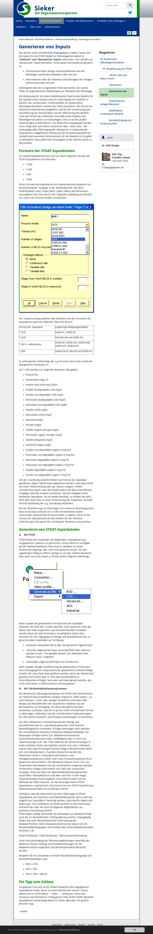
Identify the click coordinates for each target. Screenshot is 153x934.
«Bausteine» (115, 85)
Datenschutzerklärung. (69, 930)
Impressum (57, 924)
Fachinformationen (51, 21)
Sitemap (91, 924)
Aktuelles (31, 21)
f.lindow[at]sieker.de (113, 167)
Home (19, 21)
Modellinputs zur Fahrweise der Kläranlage (69, 91)
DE (129, 33)
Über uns (35, 27)
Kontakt (81, 924)
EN (134, 33)
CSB (25, 717)
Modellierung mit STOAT (119, 68)
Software (21, 27)
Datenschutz (70, 924)
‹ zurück (23, 911)
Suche (100, 924)
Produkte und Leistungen (111, 21)
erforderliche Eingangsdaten (53, 52)
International (52, 27)
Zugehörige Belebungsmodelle (71, 327)
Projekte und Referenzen (80, 21)
